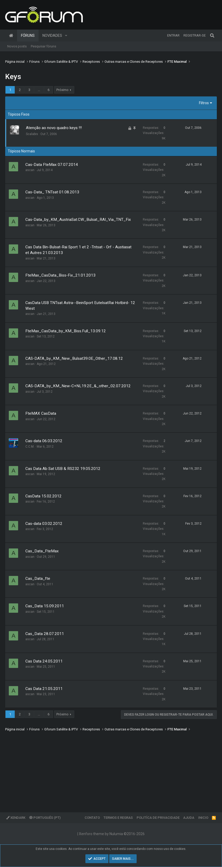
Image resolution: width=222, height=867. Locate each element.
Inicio (203, 818)
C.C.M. (29, 446)
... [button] (39, 90)
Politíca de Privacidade (158, 818)
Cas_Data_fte (37, 578)
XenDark (15, 818)
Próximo (62, 90)
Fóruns (28, 35)
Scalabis (32, 134)
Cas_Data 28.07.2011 (44, 633)
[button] (66, 35)
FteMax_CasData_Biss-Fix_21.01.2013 (60, 275)
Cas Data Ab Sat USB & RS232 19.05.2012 (62, 468)
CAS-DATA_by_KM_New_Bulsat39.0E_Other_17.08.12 (74, 358)
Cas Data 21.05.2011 (44, 688)
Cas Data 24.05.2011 (44, 661)
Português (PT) (45, 818)
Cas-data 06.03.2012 (43, 441)
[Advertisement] (111, 768)
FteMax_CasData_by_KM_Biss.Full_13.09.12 (65, 331)
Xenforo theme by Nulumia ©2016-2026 (112, 834)
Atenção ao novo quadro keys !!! (54, 127)
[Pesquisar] (212, 35)
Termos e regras (118, 818)
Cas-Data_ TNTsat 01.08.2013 (52, 192)
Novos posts (17, 46)
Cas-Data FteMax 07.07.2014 (51, 164)
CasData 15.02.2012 (43, 496)
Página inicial (11, 35)
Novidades (52, 35)
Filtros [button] (204, 103)
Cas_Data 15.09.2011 (44, 606)
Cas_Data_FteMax (42, 551)
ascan (29, 170)
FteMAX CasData (40, 413)
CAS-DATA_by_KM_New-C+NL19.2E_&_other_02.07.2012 (78, 386)
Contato (92, 818)
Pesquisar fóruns (43, 46)
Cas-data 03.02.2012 (43, 523)
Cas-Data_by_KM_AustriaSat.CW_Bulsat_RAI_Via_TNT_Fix (78, 219)
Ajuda (188, 818)
